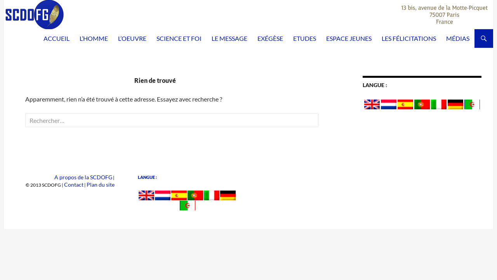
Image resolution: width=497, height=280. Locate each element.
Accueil (56, 38)
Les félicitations (409, 38)
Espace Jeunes (349, 38)
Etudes (304, 38)
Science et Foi (179, 38)
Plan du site (103, 184)
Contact (80, 184)
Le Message (229, 38)
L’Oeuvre (132, 38)
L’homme (94, 38)
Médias (457, 38)
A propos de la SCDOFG (88, 177)
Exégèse (270, 38)
